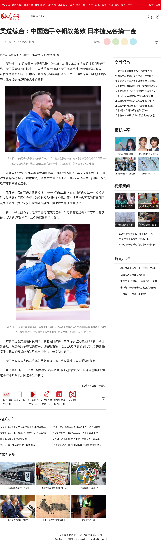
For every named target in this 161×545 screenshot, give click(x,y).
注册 (158, 5)
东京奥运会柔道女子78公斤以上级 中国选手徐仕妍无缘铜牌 (29, 427)
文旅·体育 (51, 5)
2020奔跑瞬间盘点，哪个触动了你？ (137, 234)
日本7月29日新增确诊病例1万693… (132, 110)
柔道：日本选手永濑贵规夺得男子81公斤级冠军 (76, 427)
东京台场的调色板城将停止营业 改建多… (135, 106)
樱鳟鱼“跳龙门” (148, 174)
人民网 (32, 16)
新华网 (32, 41)
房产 (130, 5)
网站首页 (5, 5)
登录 (151, 5)
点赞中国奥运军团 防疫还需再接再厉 (133, 71)
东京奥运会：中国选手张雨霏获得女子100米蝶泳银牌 (26, 433)
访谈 (78, 5)
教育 (123, 5)
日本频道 (42, 16)
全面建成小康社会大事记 (132, 275)
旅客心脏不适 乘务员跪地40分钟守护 (137, 244)
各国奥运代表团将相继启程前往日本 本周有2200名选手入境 (82, 445)
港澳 (97, 5)
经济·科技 (28, 5)
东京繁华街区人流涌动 (125, 174)
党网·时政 (17, 5)
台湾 (104, 5)
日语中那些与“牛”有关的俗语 (53, 520)
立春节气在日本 (88, 520)
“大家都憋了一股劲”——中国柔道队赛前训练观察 (77, 433)
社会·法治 (40, 5)
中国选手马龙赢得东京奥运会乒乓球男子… (136, 76)
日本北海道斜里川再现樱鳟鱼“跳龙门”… (135, 91)
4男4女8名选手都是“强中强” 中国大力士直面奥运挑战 (79, 439)
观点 (72, 5)
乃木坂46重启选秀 (125, 154)
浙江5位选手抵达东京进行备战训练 (17, 445)
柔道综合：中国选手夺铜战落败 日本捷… (135, 81)
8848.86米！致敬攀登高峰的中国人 (136, 239)
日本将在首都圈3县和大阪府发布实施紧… (136, 115)
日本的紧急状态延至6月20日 (18, 520)
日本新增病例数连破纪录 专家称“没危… (136, 86)
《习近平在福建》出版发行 (133, 294)
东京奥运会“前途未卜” (88, 488)
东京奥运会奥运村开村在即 (17, 488)
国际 (84, 5)
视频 (110, 5)
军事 (91, 5)
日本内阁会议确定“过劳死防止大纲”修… (135, 96)
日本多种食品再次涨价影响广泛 (53, 488)
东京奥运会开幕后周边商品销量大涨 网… (135, 101)
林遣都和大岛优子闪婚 (148, 154)
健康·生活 (63, 5)
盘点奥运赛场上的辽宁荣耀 (13, 439)
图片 (117, 5)
